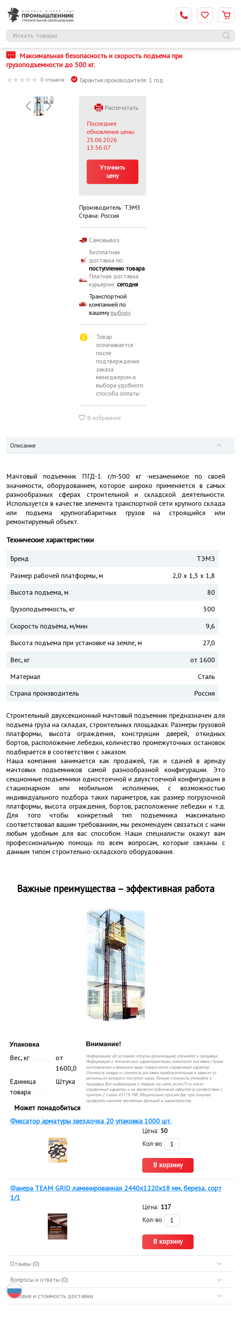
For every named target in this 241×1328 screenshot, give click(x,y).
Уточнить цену (112, 171)
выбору (121, 312)
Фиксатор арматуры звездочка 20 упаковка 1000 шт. (90, 1120)
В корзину (168, 1165)
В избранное (104, 418)
